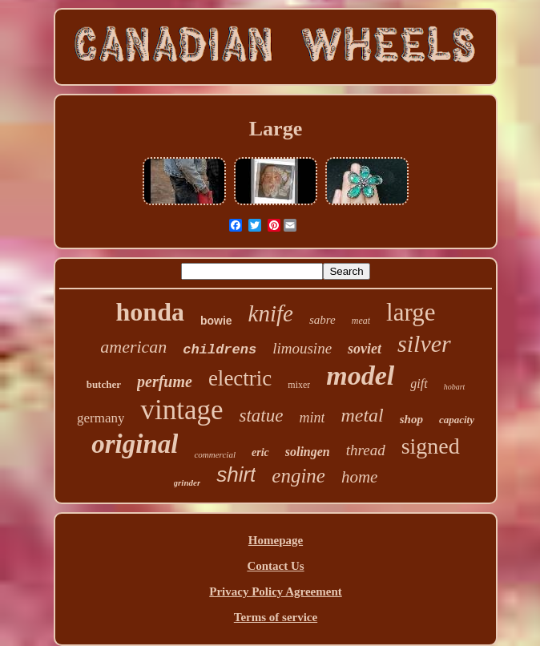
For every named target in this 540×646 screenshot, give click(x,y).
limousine (302, 348)
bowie (216, 320)
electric (240, 378)
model (360, 375)
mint (311, 418)
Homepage (275, 540)
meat (361, 320)
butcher (104, 384)
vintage (181, 410)
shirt (236, 474)
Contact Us (275, 565)
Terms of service (275, 617)
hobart (454, 386)
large (410, 312)
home (359, 477)
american (133, 347)
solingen (307, 451)
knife (270, 313)
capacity (456, 420)
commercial (215, 454)
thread (365, 450)
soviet (364, 349)
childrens (219, 349)
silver (424, 343)
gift (418, 383)
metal (362, 415)
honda (150, 311)
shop (411, 419)
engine (298, 476)
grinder (187, 482)
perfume (164, 381)
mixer (299, 384)
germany (100, 418)
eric (260, 452)
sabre (322, 319)
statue (261, 416)
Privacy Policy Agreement (275, 591)
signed (430, 446)
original (134, 444)
